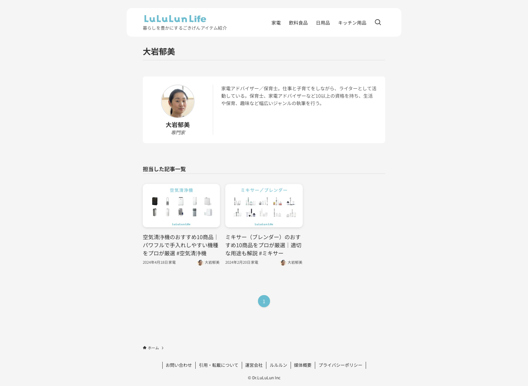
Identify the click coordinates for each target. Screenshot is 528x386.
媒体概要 (302, 365)
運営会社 (254, 365)
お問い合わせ (179, 365)
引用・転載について (218, 365)
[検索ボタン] (377, 22)
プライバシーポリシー (340, 365)
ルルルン (278, 365)
